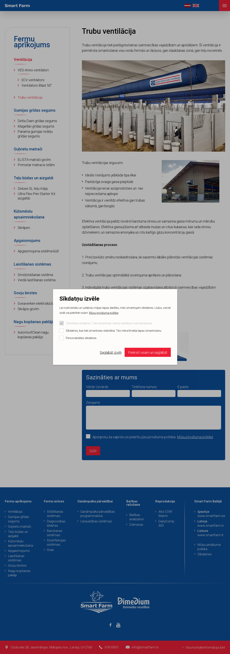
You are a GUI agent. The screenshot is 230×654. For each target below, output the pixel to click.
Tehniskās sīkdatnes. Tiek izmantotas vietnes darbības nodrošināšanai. (109, 323)
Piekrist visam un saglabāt (147, 352)
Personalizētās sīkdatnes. (81, 338)
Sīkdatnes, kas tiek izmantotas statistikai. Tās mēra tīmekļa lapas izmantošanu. (114, 330)
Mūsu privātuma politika (103, 312)
